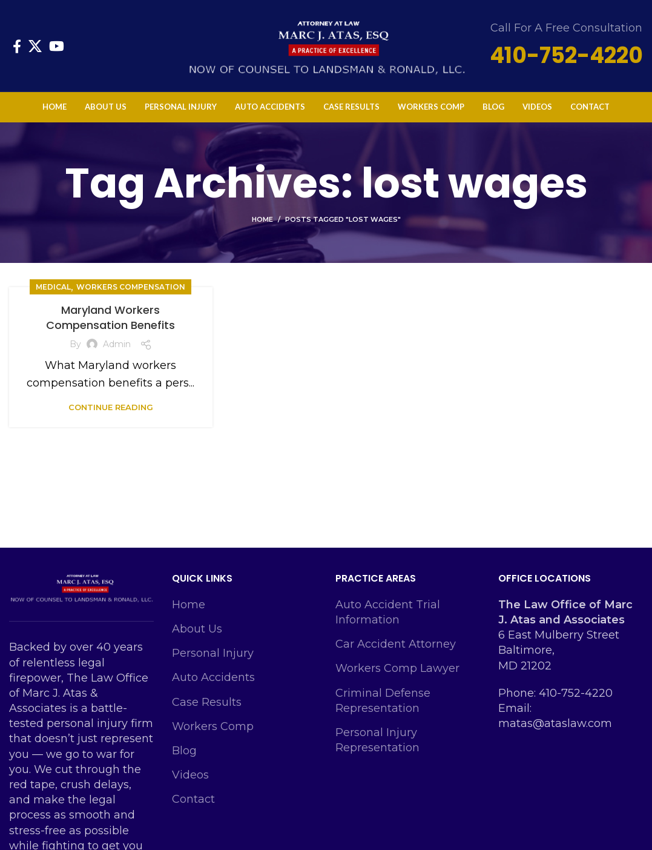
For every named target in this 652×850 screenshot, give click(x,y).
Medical (53, 286)
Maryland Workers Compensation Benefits (110, 317)
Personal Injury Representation (377, 740)
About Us (197, 629)
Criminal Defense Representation (382, 700)
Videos (190, 775)
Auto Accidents (213, 677)
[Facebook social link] (17, 46)
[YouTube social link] (56, 46)
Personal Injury (213, 653)
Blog (184, 750)
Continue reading (110, 407)
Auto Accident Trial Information (387, 612)
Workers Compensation (130, 286)
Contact (193, 799)
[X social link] (35, 46)
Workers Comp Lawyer (397, 668)
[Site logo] (326, 44)
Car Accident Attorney (395, 644)
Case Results (207, 702)
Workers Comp (213, 726)
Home (262, 219)
